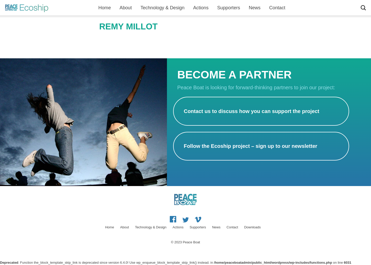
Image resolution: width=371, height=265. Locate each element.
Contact (277, 7)
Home (104, 7)
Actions (201, 7)
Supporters (228, 7)
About (126, 7)
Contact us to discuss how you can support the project (251, 111)
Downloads (252, 227)
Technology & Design (162, 7)
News (254, 7)
